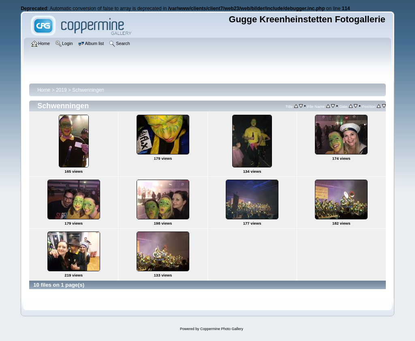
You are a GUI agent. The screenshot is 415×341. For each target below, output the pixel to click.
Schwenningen (88, 90)
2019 (61, 90)
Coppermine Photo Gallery (221, 329)
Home (43, 90)
